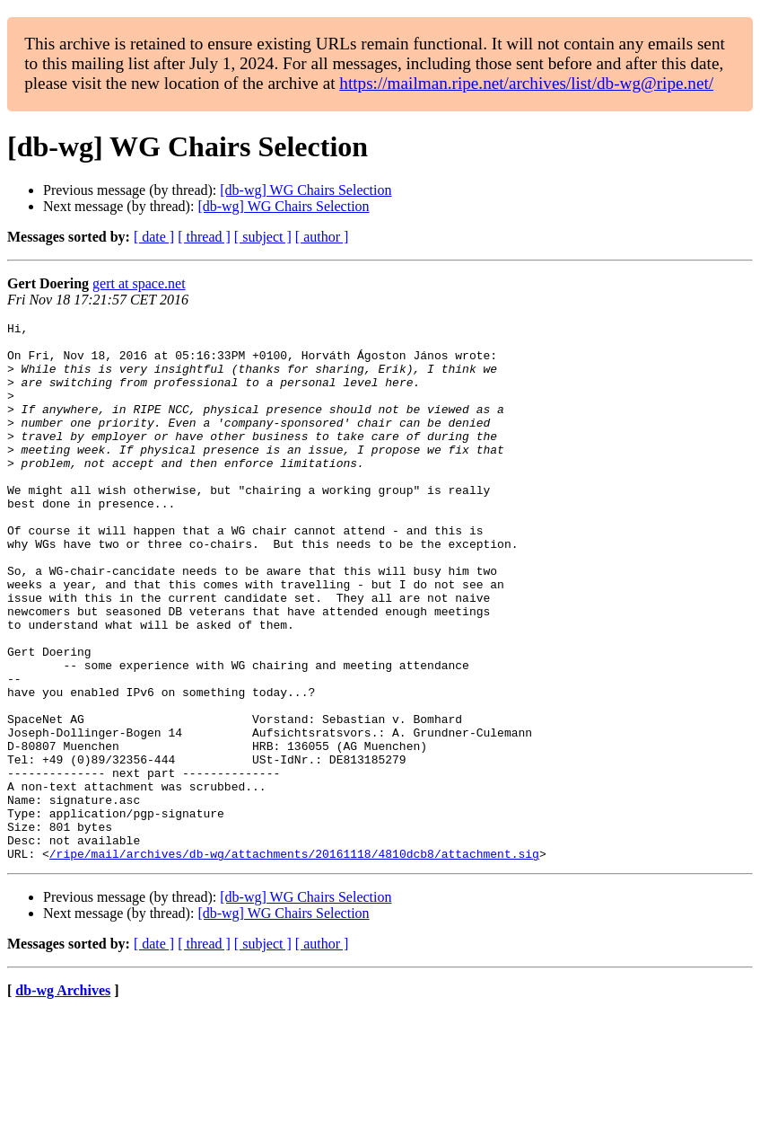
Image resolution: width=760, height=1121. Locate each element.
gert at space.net (139, 283)
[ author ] (322, 236)
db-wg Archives (62, 1098)
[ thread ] (204, 236)
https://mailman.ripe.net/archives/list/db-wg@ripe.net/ (526, 83)
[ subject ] (263, 236)
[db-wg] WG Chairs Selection (305, 190)
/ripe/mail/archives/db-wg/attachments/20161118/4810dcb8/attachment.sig (294, 961)
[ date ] (154, 236)
